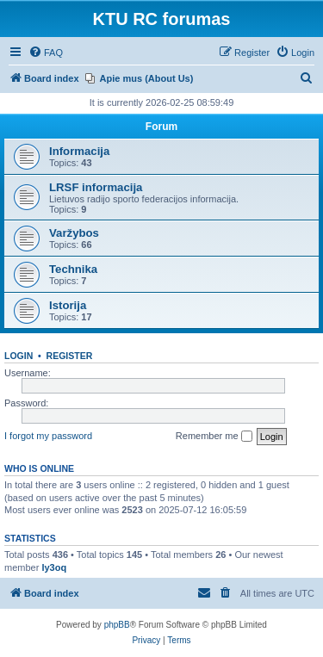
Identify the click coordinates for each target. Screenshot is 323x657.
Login (18, 355)
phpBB (117, 624)
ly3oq (53, 567)
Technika (73, 269)
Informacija (79, 151)
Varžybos (74, 232)
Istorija (67, 305)
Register (70, 355)
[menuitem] (45, 52)
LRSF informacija (95, 187)
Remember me (214, 437)
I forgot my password (48, 436)
